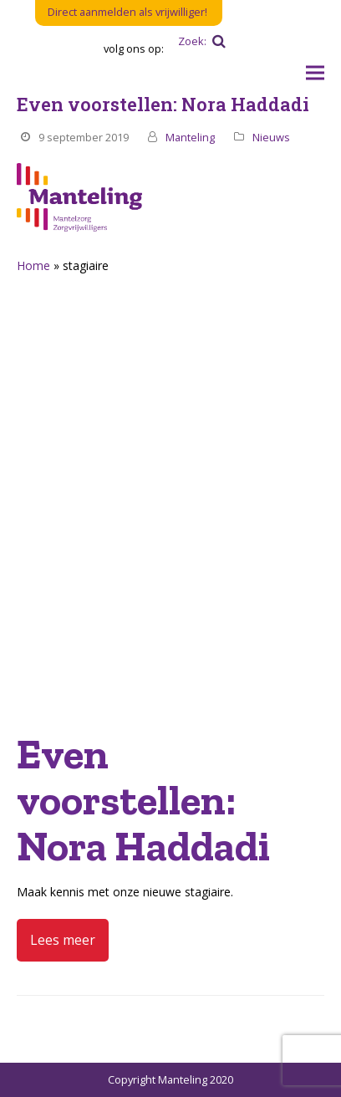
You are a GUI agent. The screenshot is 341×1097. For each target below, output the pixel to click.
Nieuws (271, 137)
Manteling (190, 137)
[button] (315, 73)
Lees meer (62, 940)
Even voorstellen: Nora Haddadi (163, 104)
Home (33, 265)
